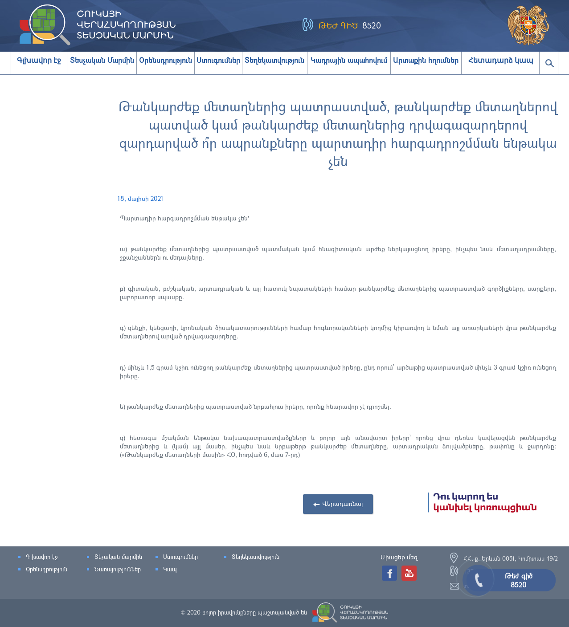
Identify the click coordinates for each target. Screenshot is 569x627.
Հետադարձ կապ (500, 60)
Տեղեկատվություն (255, 557)
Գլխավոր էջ (39, 60)
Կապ (170, 569)
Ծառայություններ (117, 569)
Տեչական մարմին (118, 557)
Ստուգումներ (180, 557)
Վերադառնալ (342, 503)
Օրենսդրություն (46, 569)
